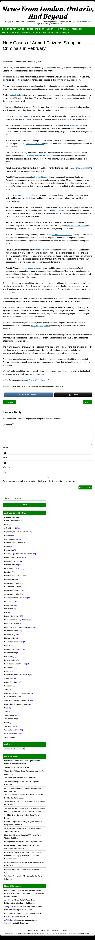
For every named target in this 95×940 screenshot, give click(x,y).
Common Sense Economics (14, 543)
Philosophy (8, 657)
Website (6, 467)
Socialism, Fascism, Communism (16, 701)
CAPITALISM (62, 29)
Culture (7, 546)
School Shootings (10, 682)
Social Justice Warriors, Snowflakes (17, 693)
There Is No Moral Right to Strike (16, 767)
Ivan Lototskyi (9, 913)
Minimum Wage (10, 635)
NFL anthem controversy (13, 642)
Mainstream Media (11, 631)
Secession (8, 686)
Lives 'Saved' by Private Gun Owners (18, 627)
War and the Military (11, 730)
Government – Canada (12, 583)
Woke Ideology (9, 737)
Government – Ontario (12, 591)
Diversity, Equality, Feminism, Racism (18, 554)
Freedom (7, 572)
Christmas (8, 535)
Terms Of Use (55, 930)
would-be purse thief (73, 125)
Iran (5, 613)
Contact (64, 930)
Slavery (7, 689)
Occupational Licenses (12, 649)
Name (5, 448)
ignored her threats (61, 210)
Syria (6, 708)
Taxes (6, 711)
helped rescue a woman (31, 268)
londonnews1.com (23, 933)
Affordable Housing (11, 517)
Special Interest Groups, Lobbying (17, 704)
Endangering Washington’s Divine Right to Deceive (23, 842)
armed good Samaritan (25, 195)
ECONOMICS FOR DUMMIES (13, 29)
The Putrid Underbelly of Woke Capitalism (20, 778)
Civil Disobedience (11, 539)
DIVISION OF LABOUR (35, 29)
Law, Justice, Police (11, 616)
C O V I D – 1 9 (10, 528)
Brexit (6, 524)
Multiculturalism (10, 638)
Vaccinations (9, 726)
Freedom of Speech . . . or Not (15, 576)
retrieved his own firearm (76, 225)
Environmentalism (11, 565)
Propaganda (9, 667)
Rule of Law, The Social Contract (16, 675)
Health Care (8, 605)
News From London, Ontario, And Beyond (48, 12)
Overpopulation (10, 653)
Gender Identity (10, 579)
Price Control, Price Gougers (15, 664)
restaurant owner (21, 116)
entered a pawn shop (45, 250)
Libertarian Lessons (11, 623)
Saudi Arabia (9, 679)
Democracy (8, 550)
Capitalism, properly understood (16, 532)
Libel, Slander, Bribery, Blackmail (16, 620)
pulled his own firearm (34, 144)
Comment (8, 425)
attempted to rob (40, 177)
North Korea (8, 645)
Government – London (12, 587)
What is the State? (11, 733)
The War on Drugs (11, 719)
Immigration (8, 609)
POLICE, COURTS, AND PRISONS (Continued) (50, 32)
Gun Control (8, 601)
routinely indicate (17, 95)
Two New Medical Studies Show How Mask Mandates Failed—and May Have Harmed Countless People (24, 893)
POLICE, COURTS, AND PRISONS (15, 32)
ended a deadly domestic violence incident (39, 156)
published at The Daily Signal (36, 380)
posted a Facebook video (61, 235)
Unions (7, 723)
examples (48, 68)
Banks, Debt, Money (11, 521)
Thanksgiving (9, 715)
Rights (6, 671)
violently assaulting (81, 168)
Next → (87, 402)
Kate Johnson (9, 890)
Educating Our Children (13, 557)
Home (30, 930)
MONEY (50, 29)
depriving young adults (40, 326)
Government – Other (12, 594)
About (36, 930)
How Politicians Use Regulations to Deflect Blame (22, 852)
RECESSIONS (77, 29)
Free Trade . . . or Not (12, 568)
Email (5, 457)
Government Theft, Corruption (15, 598)
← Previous (9, 402)
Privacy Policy (44, 930)
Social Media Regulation (13, 697)
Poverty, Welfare (10, 660)
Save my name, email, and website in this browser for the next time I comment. (39, 481)
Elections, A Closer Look (13, 561)
